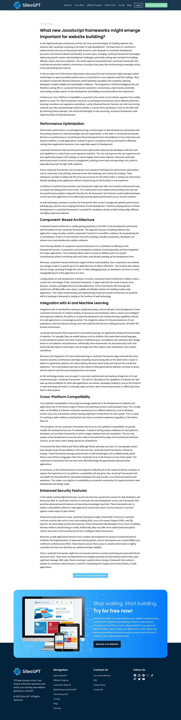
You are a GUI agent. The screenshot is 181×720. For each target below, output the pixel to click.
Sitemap (57, 708)
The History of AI (61, 694)
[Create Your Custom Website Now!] (90, 575)
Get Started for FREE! (156, 5)
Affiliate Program (94, 5)
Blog (129, 5)
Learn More (79, 5)
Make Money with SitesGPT (65, 689)
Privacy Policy (99, 685)
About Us (68, 5)
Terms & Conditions (102, 675)
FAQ (95, 680)
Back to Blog (46, 23)
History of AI (110, 5)
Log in (138, 5)
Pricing (121, 5)
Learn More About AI (62, 685)
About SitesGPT (60, 675)
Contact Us (98, 689)
